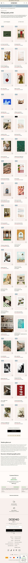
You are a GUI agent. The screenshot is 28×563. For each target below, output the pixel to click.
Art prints (5, 8)
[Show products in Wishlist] (24, 3)
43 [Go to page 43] (17, 435)
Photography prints (12, 8)
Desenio (16, 560)
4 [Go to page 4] (15, 435)
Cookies (16, 545)
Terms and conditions (18, 542)
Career (12, 540)
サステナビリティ (10, 542)
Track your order (17, 540)
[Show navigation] (1, 3)
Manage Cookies (17, 547)
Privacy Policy (13, 532)
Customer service (18, 538)
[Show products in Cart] (26, 3)
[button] (24, 558)
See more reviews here (14, 495)
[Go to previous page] (8, 435)
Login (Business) (10, 545)
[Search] (4, 3)
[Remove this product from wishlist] (12, 41)
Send (14, 530)
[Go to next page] (20, 435)
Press (12, 538)
